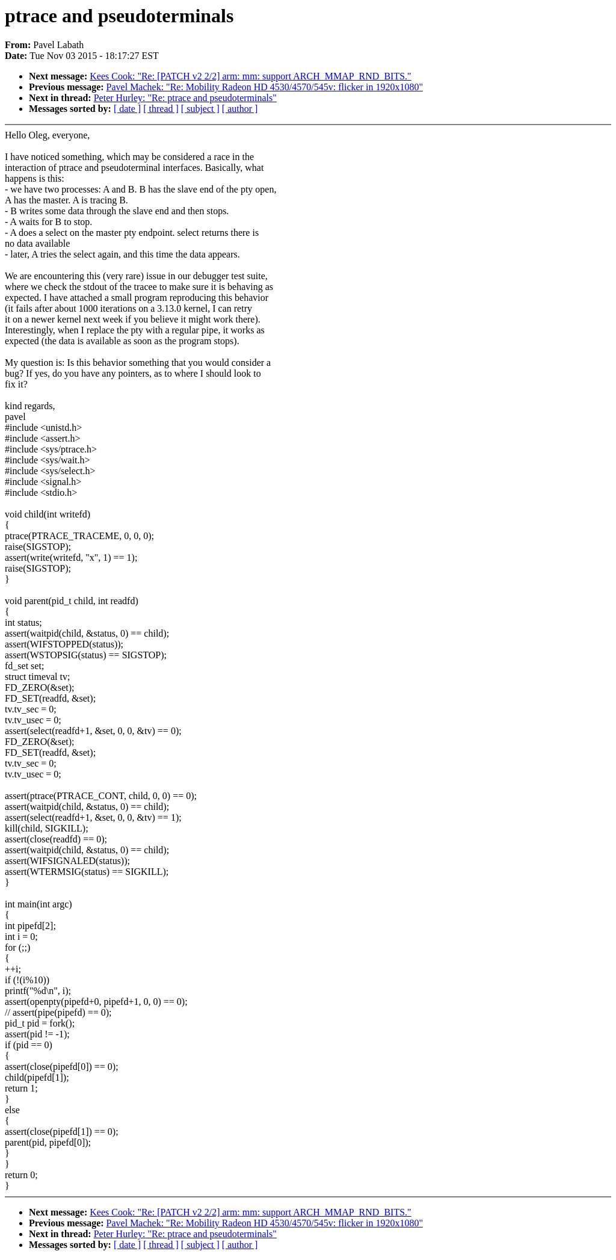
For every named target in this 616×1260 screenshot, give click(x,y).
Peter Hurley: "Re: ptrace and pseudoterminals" (185, 98)
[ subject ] (200, 108)
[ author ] (240, 108)
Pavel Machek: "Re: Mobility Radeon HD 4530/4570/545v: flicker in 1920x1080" (264, 87)
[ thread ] (161, 108)
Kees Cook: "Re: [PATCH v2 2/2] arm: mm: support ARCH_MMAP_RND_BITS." (250, 76)
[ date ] (127, 108)
